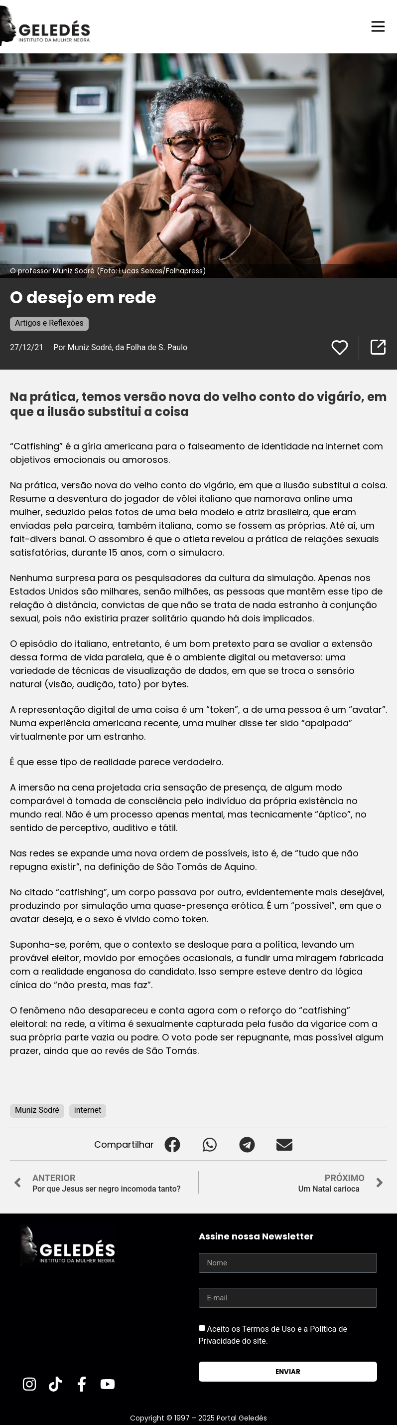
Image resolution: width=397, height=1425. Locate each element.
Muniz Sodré (37, 1110)
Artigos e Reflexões (49, 323)
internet (87, 1110)
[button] (172, 1144)
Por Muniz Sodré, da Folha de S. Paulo (120, 347)
